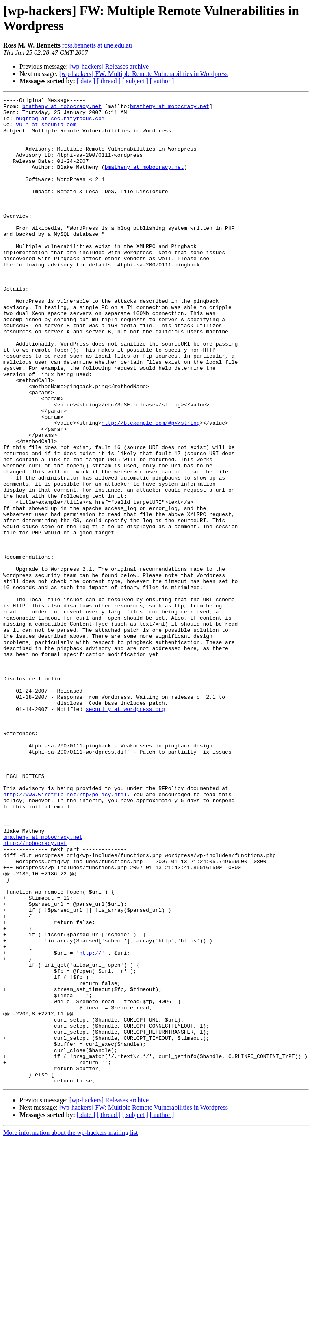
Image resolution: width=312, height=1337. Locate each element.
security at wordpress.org (125, 832)
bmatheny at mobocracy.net (62, 108)
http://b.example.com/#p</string (151, 488)
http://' (91, 1124)
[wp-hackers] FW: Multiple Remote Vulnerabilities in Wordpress (143, 73)
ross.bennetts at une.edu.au (97, 45)
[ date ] (86, 81)
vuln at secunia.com (46, 130)
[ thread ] (109, 81)
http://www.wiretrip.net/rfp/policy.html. (66, 934)
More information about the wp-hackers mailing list (70, 1329)
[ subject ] (135, 81)
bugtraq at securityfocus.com (60, 123)
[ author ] (162, 81)
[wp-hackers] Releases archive (109, 66)
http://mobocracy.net (35, 992)
